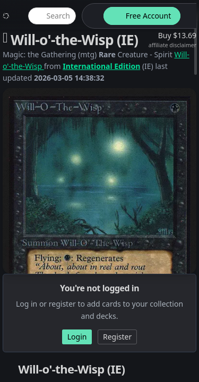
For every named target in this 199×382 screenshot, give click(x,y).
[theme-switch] (90, 16)
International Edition (101, 66)
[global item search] (52, 15)
